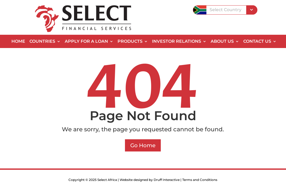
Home (18, 42)
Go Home (142, 145)
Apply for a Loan (86, 42)
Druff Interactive (167, 180)
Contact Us (257, 42)
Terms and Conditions (199, 180)
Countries (42, 42)
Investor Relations (176, 42)
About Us (222, 42)
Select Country (225, 9)
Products (130, 42)
